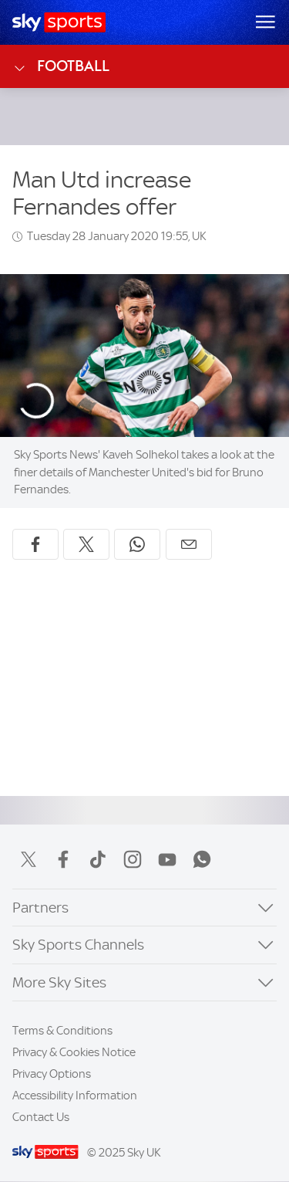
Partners (40, 907)
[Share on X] (86, 544)
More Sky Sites (59, 982)
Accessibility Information (74, 1095)
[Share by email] (189, 544)
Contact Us (40, 1117)
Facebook (63, 859)
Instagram (132, 859)
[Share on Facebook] (35, 544)
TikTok (97, 859)
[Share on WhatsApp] (137, 544)
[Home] (59, 22)
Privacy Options (51, 1074)
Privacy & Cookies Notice (74, 1052)
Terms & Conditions (62, 1031)
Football (60, 66)
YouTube (167, 859)
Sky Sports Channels (78, 944)
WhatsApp (202, 859)
